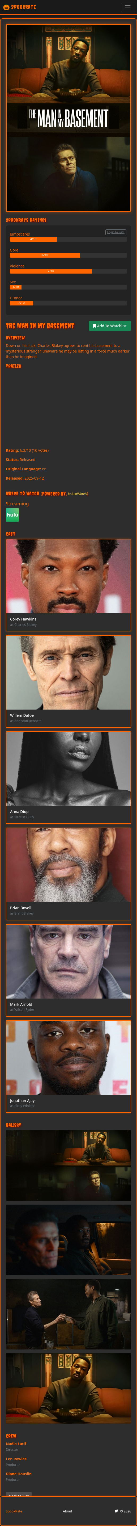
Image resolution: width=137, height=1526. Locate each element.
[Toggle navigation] (127, 7)
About (67, 1511)
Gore (14, 250)
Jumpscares (20, 234)
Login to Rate (116, 232)
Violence (17, 266)
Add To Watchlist (110, 325)
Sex (13, 281)
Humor (16, 297)
